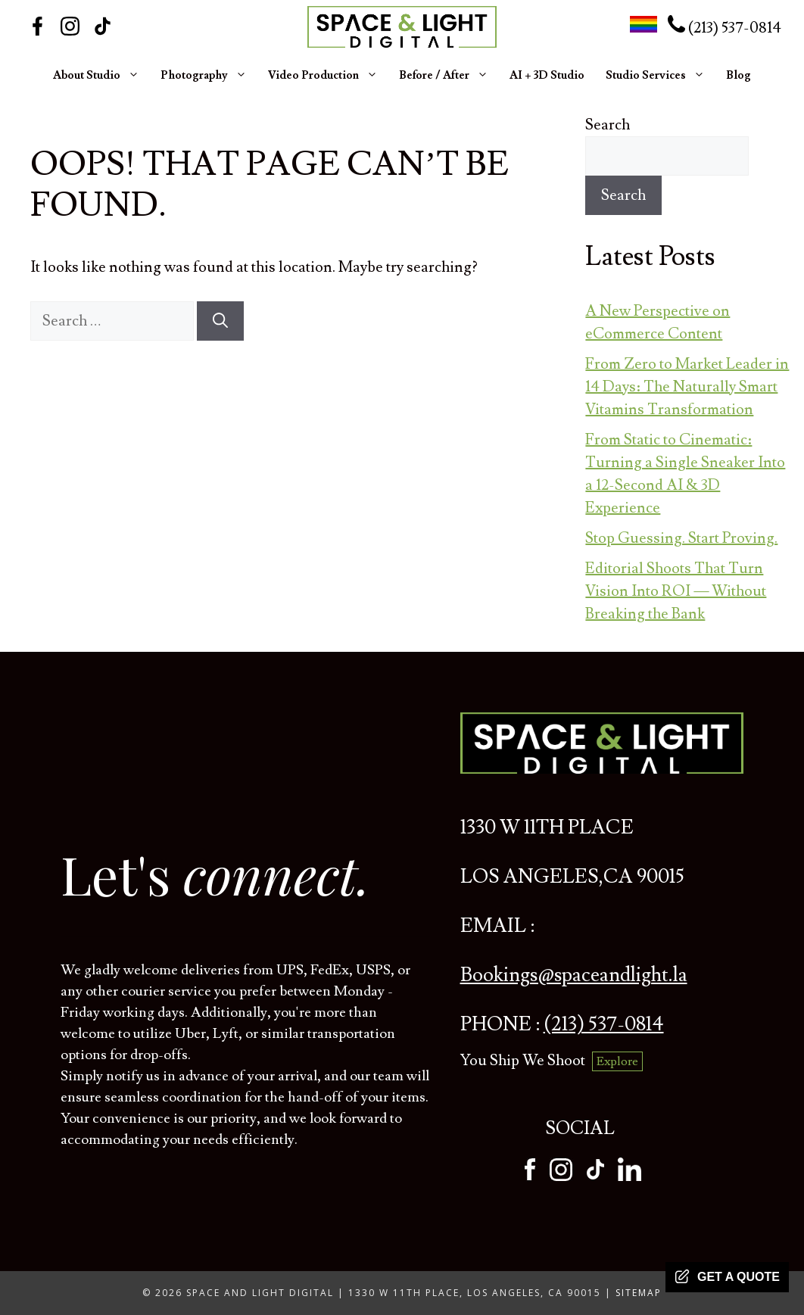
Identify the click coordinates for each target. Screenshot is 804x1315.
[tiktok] (595, 1176)
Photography (203, 75)
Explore (617, 1061)
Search (607, 125)
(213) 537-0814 (724, 28)
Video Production (323, 75)
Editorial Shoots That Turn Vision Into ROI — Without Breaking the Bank (675, 591)
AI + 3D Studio (547, 75)
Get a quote (727, 1276)
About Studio (96, 75)
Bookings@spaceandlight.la (573, 975)
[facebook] (529, 1176)
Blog (738, 75)
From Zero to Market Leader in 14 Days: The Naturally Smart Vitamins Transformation (687, 386)
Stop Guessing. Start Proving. (681, 538)
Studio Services (655, 75)
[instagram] (561, 1176)
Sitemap (638, 1292)
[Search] (220, 321)
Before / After (443, 75)
